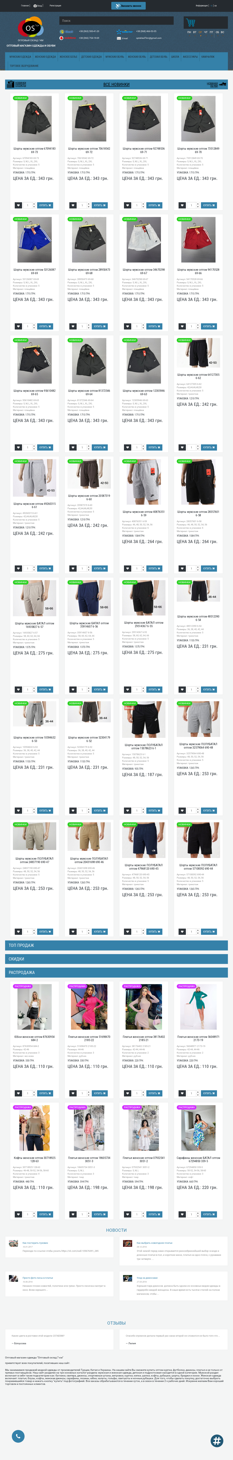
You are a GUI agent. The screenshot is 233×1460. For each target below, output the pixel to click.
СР (200, 32)
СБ (217, 32)
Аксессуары (190, 56)
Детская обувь (158, 56)
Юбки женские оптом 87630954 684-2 (34, 1038)
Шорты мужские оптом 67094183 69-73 (34, 150)
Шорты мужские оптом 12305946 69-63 (144, 392)
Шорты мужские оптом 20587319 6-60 (89, 497)
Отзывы (116, 1323)
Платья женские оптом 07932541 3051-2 (144, 1159)
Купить (45, 205)
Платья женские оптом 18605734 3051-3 (89, 1159)
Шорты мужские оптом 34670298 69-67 (144, 271)
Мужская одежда (20, 56)
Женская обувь (137, 56)
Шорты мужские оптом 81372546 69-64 (89, 392)
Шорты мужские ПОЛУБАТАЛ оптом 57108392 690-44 (198, 866)
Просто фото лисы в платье (38, 1277)
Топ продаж (21, 945)
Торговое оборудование (24, 65)
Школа (175, 56)
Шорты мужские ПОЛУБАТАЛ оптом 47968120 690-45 (144, 866)
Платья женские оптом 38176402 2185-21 (144, 1038)
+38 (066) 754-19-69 (89, 38)
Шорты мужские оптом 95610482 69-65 (34, 392)
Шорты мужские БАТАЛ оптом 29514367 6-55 (143, 624)
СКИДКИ (16, 959)
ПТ (211, 32)
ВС (222, 32)
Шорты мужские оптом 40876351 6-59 (144, 513)
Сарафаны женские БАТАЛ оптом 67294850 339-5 (198, 1159)
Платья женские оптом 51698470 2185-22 (89, 1038)
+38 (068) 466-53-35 (146, 31)
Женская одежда (45, 56)
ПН (189, 32)
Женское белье (68, 56)
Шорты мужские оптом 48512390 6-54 (198, 618)
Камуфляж (208, 56)
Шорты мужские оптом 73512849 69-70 (198, 150)
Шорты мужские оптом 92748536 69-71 (144, 150)
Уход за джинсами (147, 1277)
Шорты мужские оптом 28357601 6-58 (198, 513)
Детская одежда (91, 56)
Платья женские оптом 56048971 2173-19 (198, 1038)
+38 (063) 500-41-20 (89, 31)
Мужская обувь (115, 56)
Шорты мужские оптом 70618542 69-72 (89, 150)
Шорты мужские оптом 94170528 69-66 (198, 271)
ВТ (194, 32)
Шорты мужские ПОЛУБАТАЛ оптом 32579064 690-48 (198, 745)
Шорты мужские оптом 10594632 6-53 (34, 739)
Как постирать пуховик (35, 1243)
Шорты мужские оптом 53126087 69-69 (34, 271)
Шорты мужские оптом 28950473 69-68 (89, 271)
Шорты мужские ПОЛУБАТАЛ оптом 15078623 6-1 (144, 746)
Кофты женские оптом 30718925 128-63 (34, 1159)
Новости (116, 1230)
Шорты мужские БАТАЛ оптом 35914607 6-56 (89, 624)
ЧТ (205, 32)
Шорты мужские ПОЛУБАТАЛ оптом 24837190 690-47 (34, 860)
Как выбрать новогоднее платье (154, 1243)
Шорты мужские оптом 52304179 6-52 (89, 739)
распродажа (22, 972)
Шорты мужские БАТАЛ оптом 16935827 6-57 (34, 625)
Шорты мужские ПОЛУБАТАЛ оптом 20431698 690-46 (89, 860)
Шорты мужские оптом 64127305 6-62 (198, 376)
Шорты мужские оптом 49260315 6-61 (34, 505)
